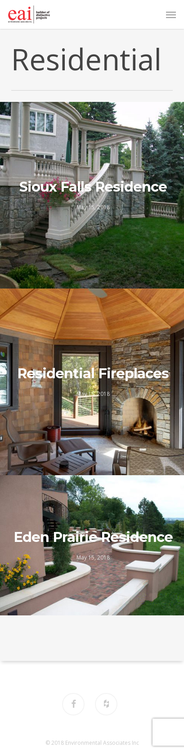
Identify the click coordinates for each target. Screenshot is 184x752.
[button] (171, 14)
